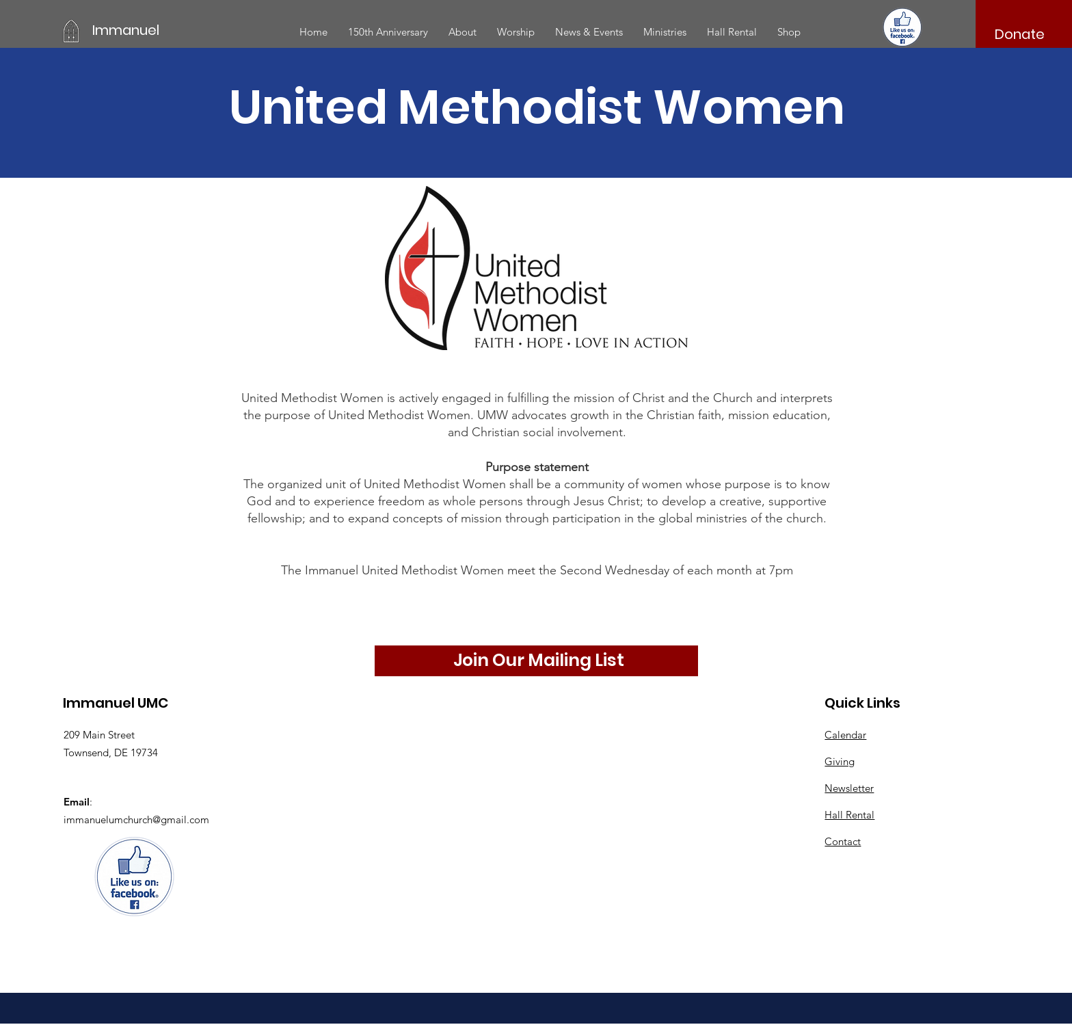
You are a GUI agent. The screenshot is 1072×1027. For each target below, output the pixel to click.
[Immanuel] (153, 30)
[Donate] (1020, 34)
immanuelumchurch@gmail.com (136, 819)
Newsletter (849, 788)
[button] (462, 32)
